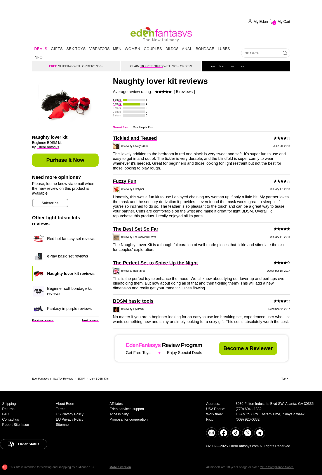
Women (132, 49)
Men (117, 49)
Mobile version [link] (120, 467)
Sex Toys (76, 49)
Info (38, 57)
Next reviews (90, 320)
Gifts (57, 49)
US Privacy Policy (70, 414)
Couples (153, 49)
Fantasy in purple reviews (69, 308)
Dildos (172, 49)
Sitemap (62, 425)
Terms (61, 409)
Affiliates (116, 404)
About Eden (65, 404)
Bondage (205, 49)
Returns (8, 409)
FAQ (5, 414)
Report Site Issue (15, 425)
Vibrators (99, 49)
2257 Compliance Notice (277, 467)
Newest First (121, 127)
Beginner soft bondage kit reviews (69, 290)
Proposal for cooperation (129, 419)
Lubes (224, 49)
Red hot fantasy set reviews (71, 239)
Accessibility (119, 414)
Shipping (9, 404)
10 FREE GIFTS (151, 66)
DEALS (40, 49)
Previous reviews (43, 320)
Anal (187, 49)
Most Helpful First (143, 127)
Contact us (10, 419)
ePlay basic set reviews (67, 256)
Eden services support (127, 409)
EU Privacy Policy (70, 419)
